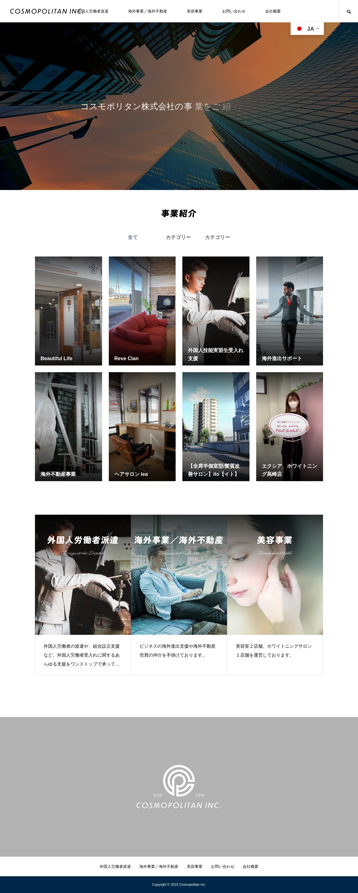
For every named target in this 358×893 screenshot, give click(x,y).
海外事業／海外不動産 (147, 11)
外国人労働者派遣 (93, 11)
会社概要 (273, 11)
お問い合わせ (234, 11)
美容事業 (194, 11)
